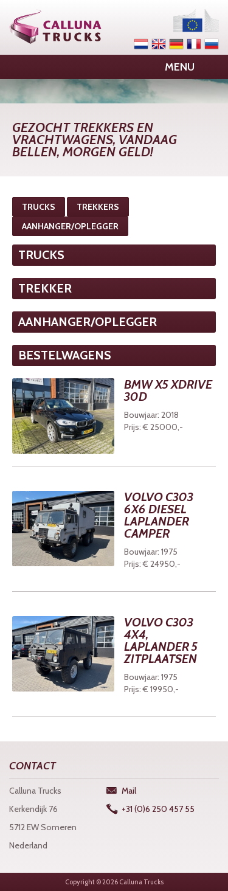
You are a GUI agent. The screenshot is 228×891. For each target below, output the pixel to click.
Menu (180, 66)
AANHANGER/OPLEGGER (70, 226)
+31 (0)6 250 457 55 (158, 808)
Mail (129, 790)
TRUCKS (38, 206)
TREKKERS (98, 206)
